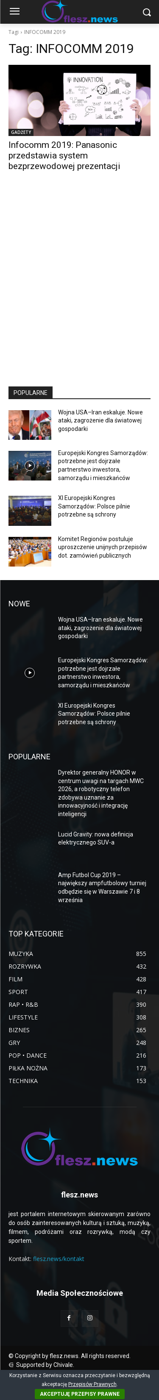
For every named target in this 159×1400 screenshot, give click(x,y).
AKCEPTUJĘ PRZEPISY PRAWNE (80, 1394)
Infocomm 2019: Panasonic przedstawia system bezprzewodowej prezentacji (64, 155)
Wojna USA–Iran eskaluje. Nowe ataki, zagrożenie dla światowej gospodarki (100, 420)
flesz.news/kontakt (58, 1259)
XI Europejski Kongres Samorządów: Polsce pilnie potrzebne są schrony (94, 506)
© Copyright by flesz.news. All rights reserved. (69, 1356)
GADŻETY (21, 132)
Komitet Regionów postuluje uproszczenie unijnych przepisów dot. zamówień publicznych (102, 547)
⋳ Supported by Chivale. (41, 1364)
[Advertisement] (79, 286)
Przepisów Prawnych (92, 1384)
